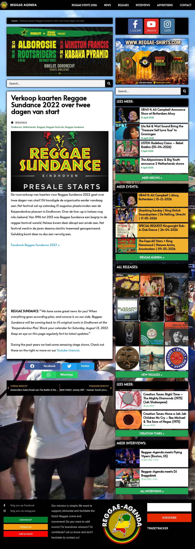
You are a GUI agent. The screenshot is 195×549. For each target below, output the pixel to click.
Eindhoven (16, 127)
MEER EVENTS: (127, 186)
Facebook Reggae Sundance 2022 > (35, 245)
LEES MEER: (125, 101)
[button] (42, 366)
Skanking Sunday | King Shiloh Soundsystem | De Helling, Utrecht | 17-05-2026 (162, 214)
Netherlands (29, 127)
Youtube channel (68, 350)
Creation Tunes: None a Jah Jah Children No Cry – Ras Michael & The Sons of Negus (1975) (164, 417)
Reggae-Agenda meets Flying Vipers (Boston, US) (161, 454)
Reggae (41, 127)
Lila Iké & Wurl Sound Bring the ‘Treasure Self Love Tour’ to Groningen (162, 130)
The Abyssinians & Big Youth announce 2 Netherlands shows (162, 161)
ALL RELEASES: (127, 266)
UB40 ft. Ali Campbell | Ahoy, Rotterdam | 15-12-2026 (159, 197)
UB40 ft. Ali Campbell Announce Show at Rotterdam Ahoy (163, 111)
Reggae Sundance (74, 127)
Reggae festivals (55, 127)
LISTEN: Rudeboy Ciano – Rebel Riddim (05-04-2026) (162, 145)
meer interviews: (131, 443)
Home (14, 20)
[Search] (109, 83)
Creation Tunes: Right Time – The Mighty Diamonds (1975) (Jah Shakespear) (163, 398)
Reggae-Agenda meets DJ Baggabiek (159, 473)
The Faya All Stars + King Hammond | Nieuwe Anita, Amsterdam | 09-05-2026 (157, 245)
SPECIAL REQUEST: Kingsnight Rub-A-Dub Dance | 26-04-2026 (162, 228)
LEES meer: (125, 384)
